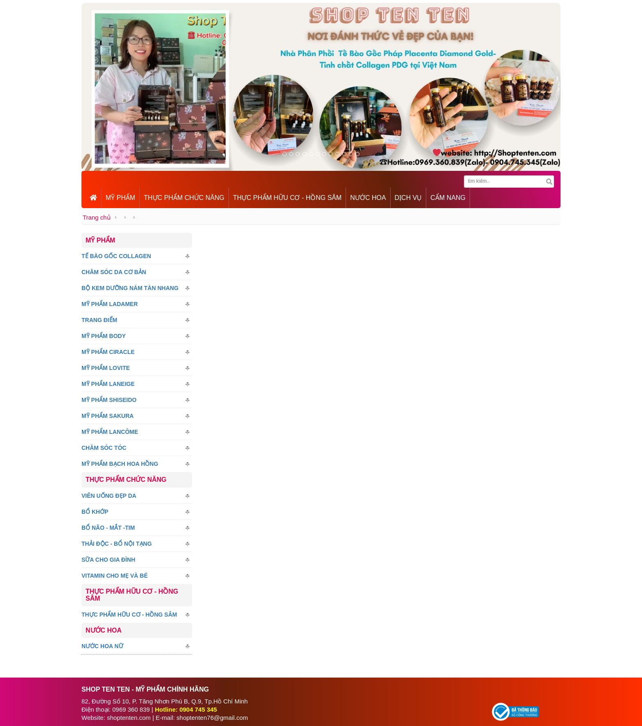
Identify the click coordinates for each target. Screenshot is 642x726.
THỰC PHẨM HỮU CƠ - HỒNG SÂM (287, 197)
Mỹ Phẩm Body (103, 336)
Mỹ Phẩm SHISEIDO (108, 400)
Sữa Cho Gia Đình (108, 559)
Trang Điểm (99, 320)
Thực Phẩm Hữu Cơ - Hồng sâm (129, 614)
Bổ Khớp (95, 511)
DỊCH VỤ (408, 197)
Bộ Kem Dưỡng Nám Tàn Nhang (130, 288)
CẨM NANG (448, 197)
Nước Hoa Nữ (102, 646)
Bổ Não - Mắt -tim (108, 527)
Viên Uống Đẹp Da (108, 495)
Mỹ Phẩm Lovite (105, 368)
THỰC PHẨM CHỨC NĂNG (184, 197)
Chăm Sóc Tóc (104, 448)
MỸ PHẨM (120, 197)
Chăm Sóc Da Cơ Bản (113, 272)
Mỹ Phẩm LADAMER (109, 304)
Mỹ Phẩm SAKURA (107, 416)
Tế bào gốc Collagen (116, 256)
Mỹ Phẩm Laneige (108, 384)
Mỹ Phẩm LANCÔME (109, 432)
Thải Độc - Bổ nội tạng (116, 543)
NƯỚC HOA (368, 197)
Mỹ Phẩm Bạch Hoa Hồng (119, 464)
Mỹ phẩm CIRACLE (108, 352)
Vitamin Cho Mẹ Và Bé (114, 575)
